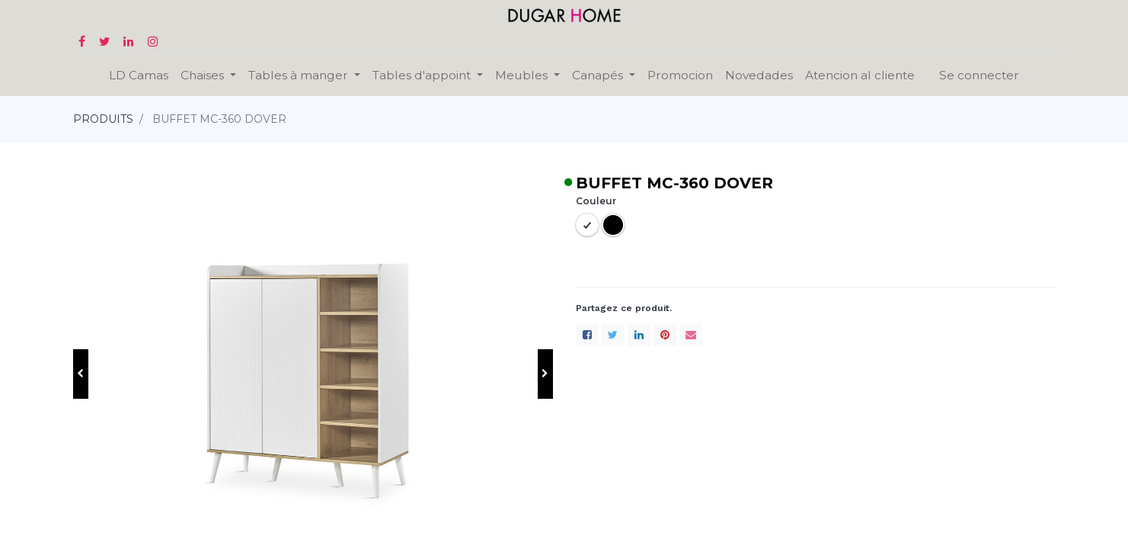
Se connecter (979, 75)
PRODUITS (103, 119)
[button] (80, 374)
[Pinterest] (664, 334)
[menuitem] (138, 75)
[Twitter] (613, 334)
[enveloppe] (690, 334)
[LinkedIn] (639, 334)
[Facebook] (587, 334)
